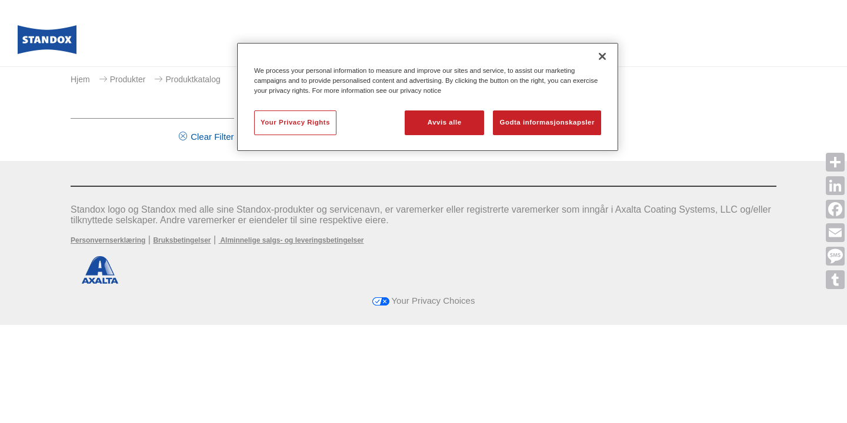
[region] (427, 97)
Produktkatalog (192, 79)
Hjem (80, 79)
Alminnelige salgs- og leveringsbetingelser (291, 240)
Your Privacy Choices (423, 301)
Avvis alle (445, 122)
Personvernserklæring (108, 240)
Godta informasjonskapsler (547, 122)
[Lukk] (602, 56)
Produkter (128, 79)
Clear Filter (212, 137)
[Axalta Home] (47, 42)
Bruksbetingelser (182, 240)
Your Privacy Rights (295, 122)
